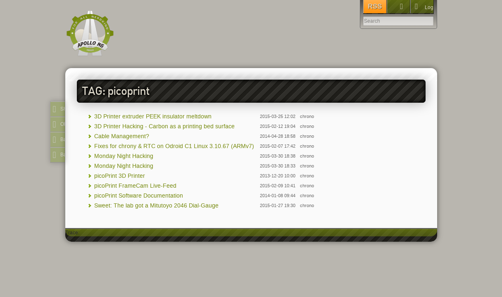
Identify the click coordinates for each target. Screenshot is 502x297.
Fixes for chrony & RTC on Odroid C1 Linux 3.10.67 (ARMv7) (174, 146)
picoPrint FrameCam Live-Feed (135, 186)
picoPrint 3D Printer (119, 176)
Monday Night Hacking (123, 156)
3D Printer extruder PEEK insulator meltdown (153, 116)
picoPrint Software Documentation (138, 195)
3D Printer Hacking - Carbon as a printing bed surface (164, 126)
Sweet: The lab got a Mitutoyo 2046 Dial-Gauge (156, 205)
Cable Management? (121, 136)
